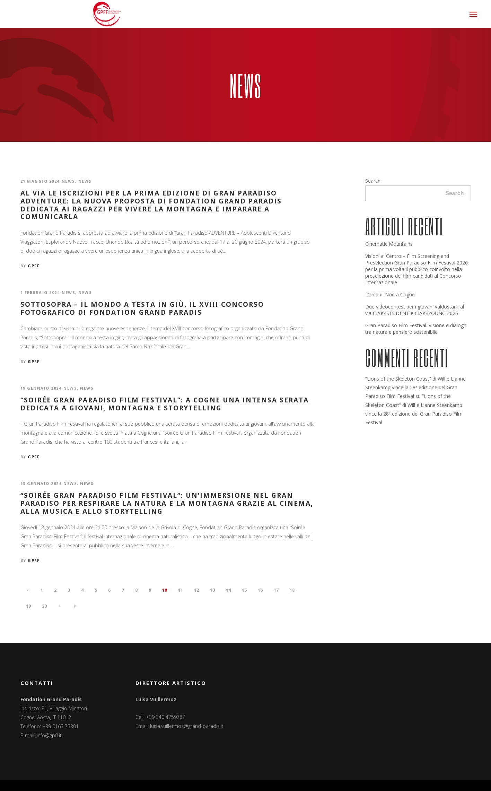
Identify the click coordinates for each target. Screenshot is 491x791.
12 (196, 590)
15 (244, 590)
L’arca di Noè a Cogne (390, 294)
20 (44, 606)
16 (260, 590)
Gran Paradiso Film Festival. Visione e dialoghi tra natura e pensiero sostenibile (416, 328)
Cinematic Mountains (389, 244)
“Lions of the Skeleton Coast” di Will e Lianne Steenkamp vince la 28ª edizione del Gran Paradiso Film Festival (415, 387)
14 (228, 590)
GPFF (34, 265)
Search (372, 180)
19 (28, 606)
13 (212, 590)
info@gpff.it (49, 735)
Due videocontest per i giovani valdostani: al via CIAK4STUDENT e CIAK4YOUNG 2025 (414, 309)
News (68, 181)
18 (292, 590)
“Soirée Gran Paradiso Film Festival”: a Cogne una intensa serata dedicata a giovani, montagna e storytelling (164, 404)
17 (276, 590)
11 (180, 590)
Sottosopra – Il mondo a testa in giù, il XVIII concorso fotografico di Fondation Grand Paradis (142, 308)
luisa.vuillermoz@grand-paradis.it (186, 726)
